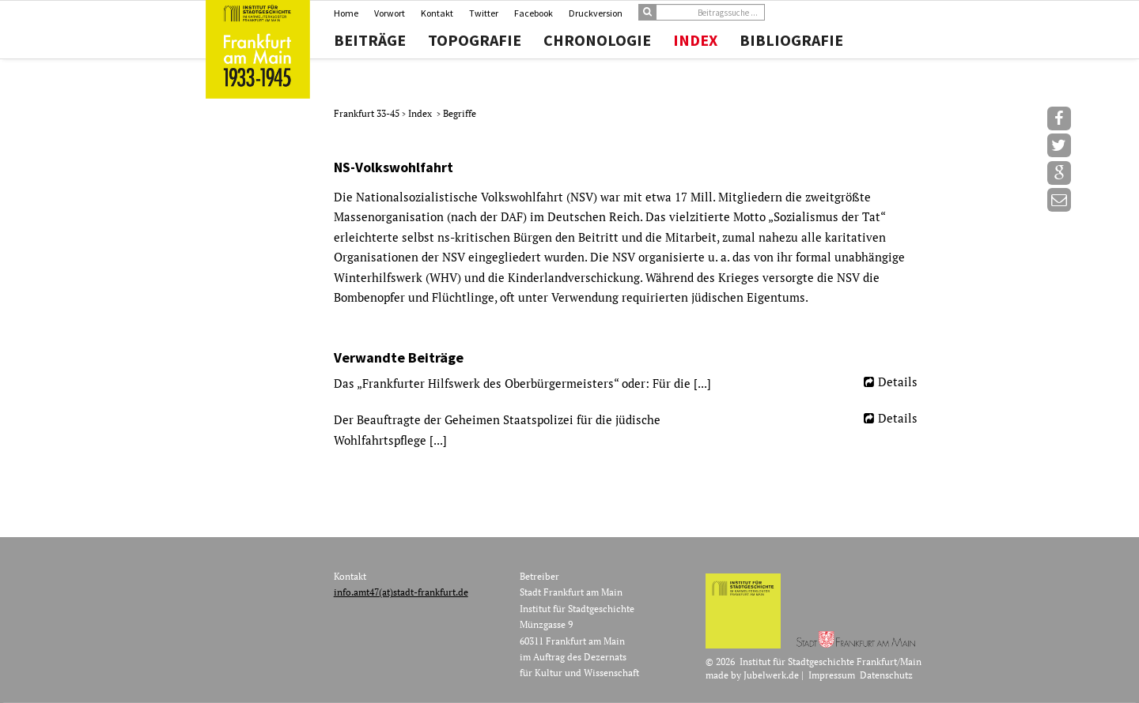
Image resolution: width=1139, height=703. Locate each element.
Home (346, 13)
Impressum (831, 675)
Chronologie (597, 40)
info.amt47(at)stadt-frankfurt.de (401, 592)
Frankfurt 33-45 (368, 113)
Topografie (474, 40)
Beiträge (370, 40)
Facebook (533, 13)
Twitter (483, 13)
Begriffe (459, 113)
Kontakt (437, 13)
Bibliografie (791, 40)
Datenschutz (886, 675)
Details (898, 381)
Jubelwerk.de (771, 675)
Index (695, 40)
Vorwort (389, 13)
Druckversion (595, 13)
